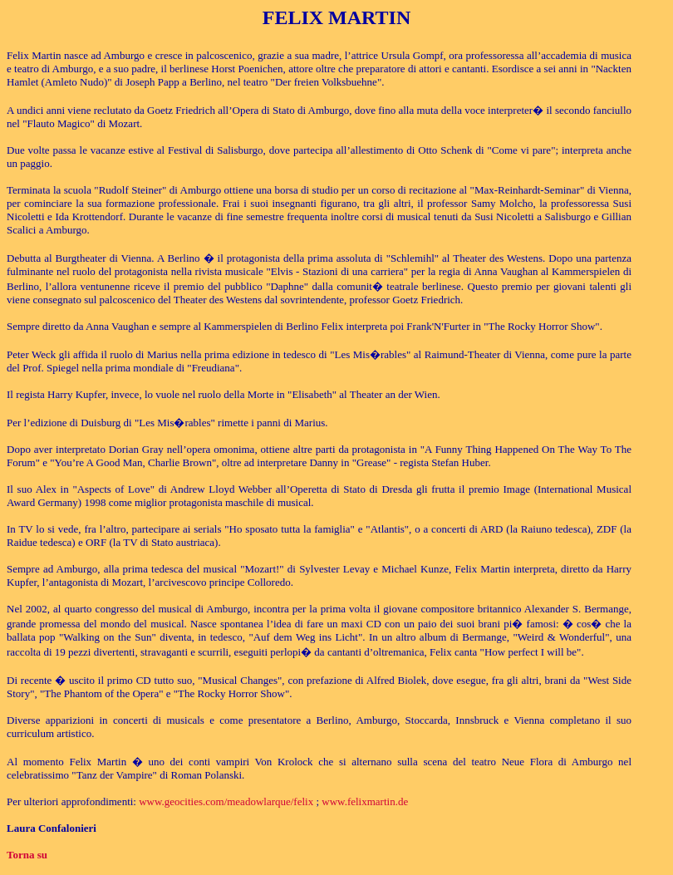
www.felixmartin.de (365, 801)
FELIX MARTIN (337, 17)
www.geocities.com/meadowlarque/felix (226, 801)
